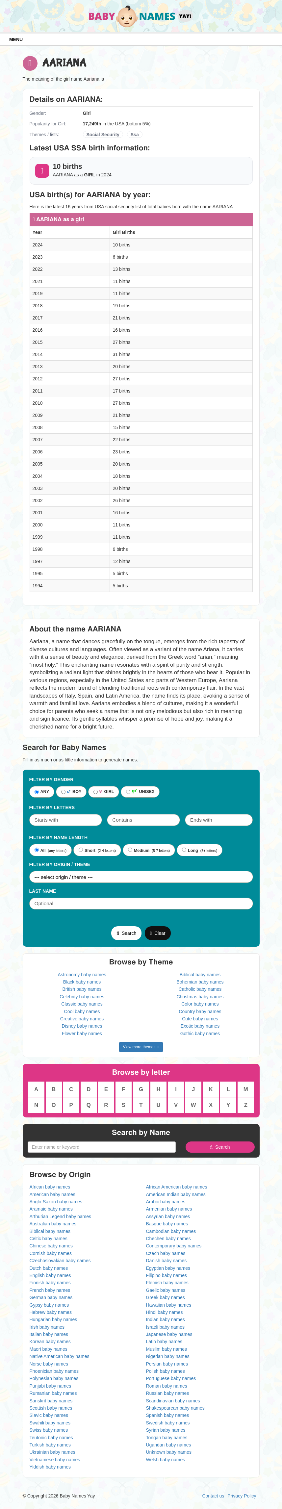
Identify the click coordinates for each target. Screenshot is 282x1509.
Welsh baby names (165, 1459)
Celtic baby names (48, 1238)
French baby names (50, 1290)
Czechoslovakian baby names (60, 1260)
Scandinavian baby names (173, 1400)
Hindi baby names (164, 1312)
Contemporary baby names (174, 1245)
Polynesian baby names (54, 1378)
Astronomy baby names (82, 974)
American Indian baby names (176, 1194)
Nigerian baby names (168, 1356)
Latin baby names (164, 1341)
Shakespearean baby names (175, 1408)
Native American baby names (60, 1356)
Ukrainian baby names (52, 1452)
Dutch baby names (49, 1268)
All (40, 850)
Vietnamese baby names (55, 1459)
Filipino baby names (166, 1275)
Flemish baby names (167, 1282)
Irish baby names (47, 1327)
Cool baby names (82, 1011)
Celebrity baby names (82, 996)
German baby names (51, 1297)
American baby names (52, 1194)
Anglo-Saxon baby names (56, 1201)
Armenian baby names (169, 1209)
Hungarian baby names (53, 1319)
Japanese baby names (169, 1334)
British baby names (81, 989)
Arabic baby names (166, 1201)
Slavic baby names (49, 1415)
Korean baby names (50, 1341)
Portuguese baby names (171, 1378)
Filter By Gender (51, 779)
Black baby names (82, 982)
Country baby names (200, 1011)
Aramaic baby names (51, 1209)
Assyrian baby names (168, 1216)
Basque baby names (167, 1223)
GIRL (103, 792)
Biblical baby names (200, 974)
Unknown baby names (169, 1452)
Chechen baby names (168, 1238)
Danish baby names (166, 1260)
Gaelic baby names (166, 1290)
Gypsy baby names (49, 1305)
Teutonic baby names (51, 1437)
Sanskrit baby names (51, 1400)
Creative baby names (82, 1018)
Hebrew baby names (51, 1312)
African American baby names (176, 1186)
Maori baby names (48, 1349)
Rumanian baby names (53, 1393)
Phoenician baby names (54, 1371)
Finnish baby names (50, 1282)
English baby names (50, 1275)
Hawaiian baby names (169, 1305)
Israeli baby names (165, 1327)
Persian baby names (167, 1364)
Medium (139, 850)
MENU (14, 39)
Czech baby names (166, 1253)
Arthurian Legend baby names (60, 1216)
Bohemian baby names (199, 982)
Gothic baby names (200, 1033)
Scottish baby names (51, 1408)
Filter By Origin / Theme (59, 864)
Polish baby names (165, 1371)
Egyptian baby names (168, 1268)
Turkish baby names (50, 1444)
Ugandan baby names (168, 1444)
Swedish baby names (168, 1422)
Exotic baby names (200, 1026)
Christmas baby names (199, 996)
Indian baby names (165, 1319)
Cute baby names (200, 1018)
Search (126, 933)
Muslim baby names (166, 1349)
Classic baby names (81, 1004)
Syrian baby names (166, 1430)
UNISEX (140, 792)
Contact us (213, 1495)
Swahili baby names (50, 1422)
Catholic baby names (200, 989)
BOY (71, 792)
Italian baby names (49, 1334)
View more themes (141, 1047)
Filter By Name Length (58, 837)
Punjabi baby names (50, 1386)
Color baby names (200, 1004)
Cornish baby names (51, 1253)
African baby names (50, 1186)
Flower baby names (82, 1033)
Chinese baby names (51, 1245)
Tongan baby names (167, 1437)
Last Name (42, 891)
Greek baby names (165, 1297)
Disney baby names (82, 1026)
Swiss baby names (49, 1430)
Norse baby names (49, 1364)
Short (87, 850)
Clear (157, 933)
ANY (42, 792)
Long (190, 850)
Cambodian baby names (171, 1231)
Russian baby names (167, 1393)
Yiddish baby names (50, 1467)
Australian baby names (53, 1223)
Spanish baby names (167, 1415)
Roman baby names (166, 1386)
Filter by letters (52, 807)
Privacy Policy (241, 1495)
